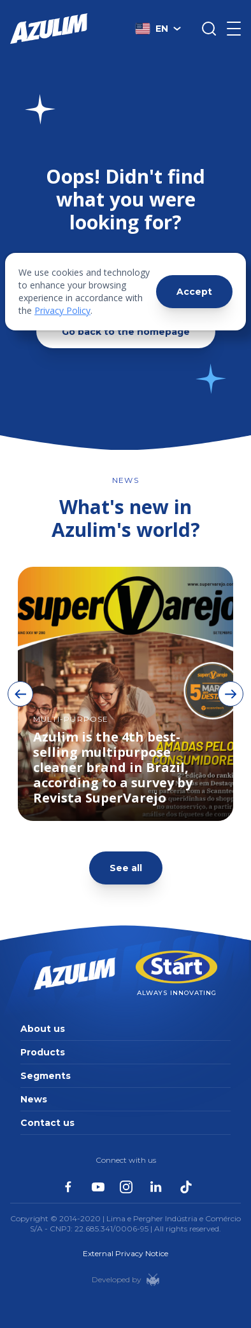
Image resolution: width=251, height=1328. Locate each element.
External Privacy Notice (125, 1253)
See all (126, 868)
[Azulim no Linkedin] (156, 1187)
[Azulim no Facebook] (68, 1186)
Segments (45, 1075)
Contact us (47, 1122)
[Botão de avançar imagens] (230, 694)
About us (42, 1028)
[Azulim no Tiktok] (186, 1187)
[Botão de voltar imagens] (20, 694)
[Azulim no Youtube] (98, 1187)
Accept (194, 291)
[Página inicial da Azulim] (49, 28)
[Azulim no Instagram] (126, 1187)
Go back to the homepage (126, 331)
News (33, 1099)
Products (42, 1052)
